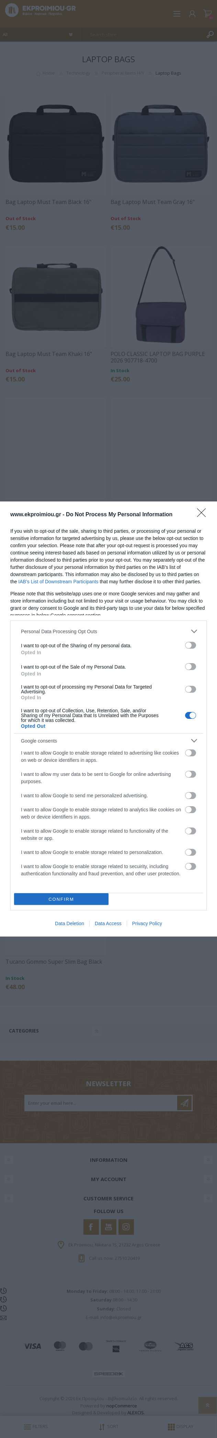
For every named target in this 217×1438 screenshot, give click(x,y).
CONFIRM (61, 899)
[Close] (203, 514)
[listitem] (108, 631)
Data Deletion (69, 923)
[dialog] (108, 719)
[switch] (190, 645)
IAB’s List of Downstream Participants (58, 581)
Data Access (108, 923)
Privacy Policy (147, 923)
